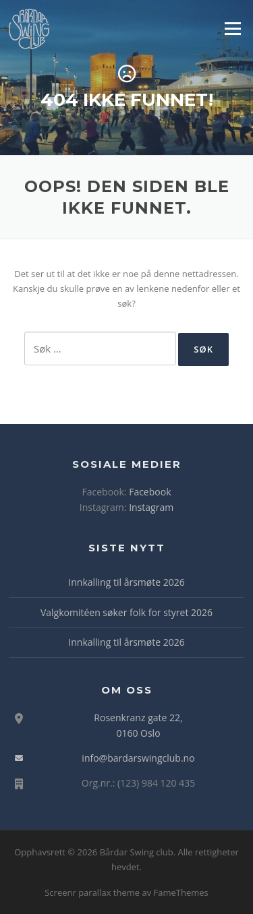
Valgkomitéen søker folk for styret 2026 (126, 612)
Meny (232, 28)
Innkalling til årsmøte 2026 (126, 582)
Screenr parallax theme (92, 892)
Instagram (151, 507)
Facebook (150, 491)
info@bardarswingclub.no (138, 758)
